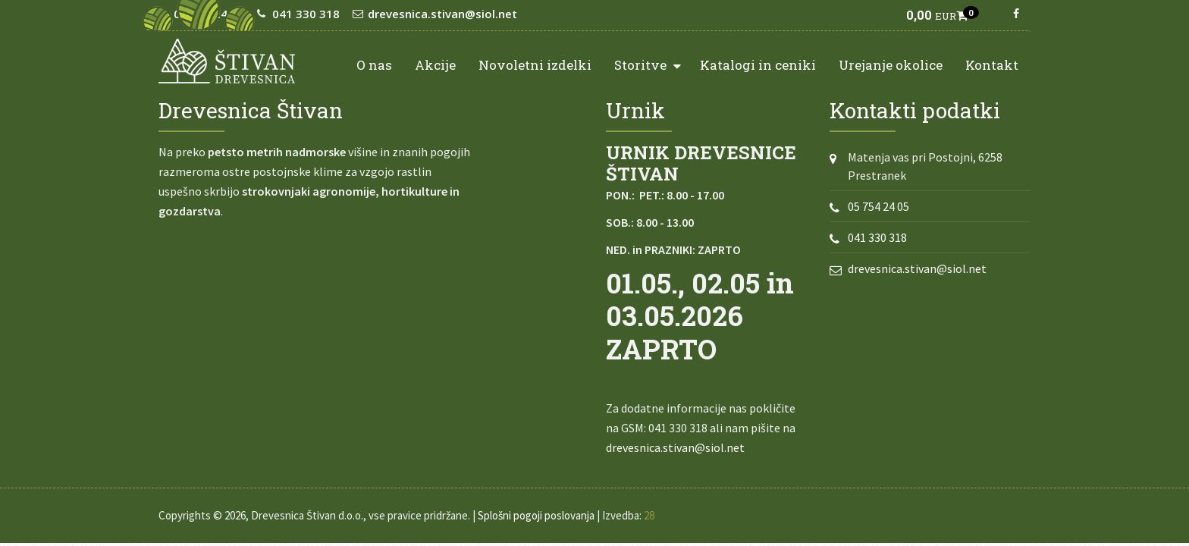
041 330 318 (877, 237)
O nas (374, 65)
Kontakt (991, 65)
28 (649, 515)
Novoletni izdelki (534, 65)
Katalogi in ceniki (758, 65)
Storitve (647, 64)
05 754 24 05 (878, 206)
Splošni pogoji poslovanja (536, 515)
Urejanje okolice (891, 65)
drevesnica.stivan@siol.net (675, 447)
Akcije (435, 65)
